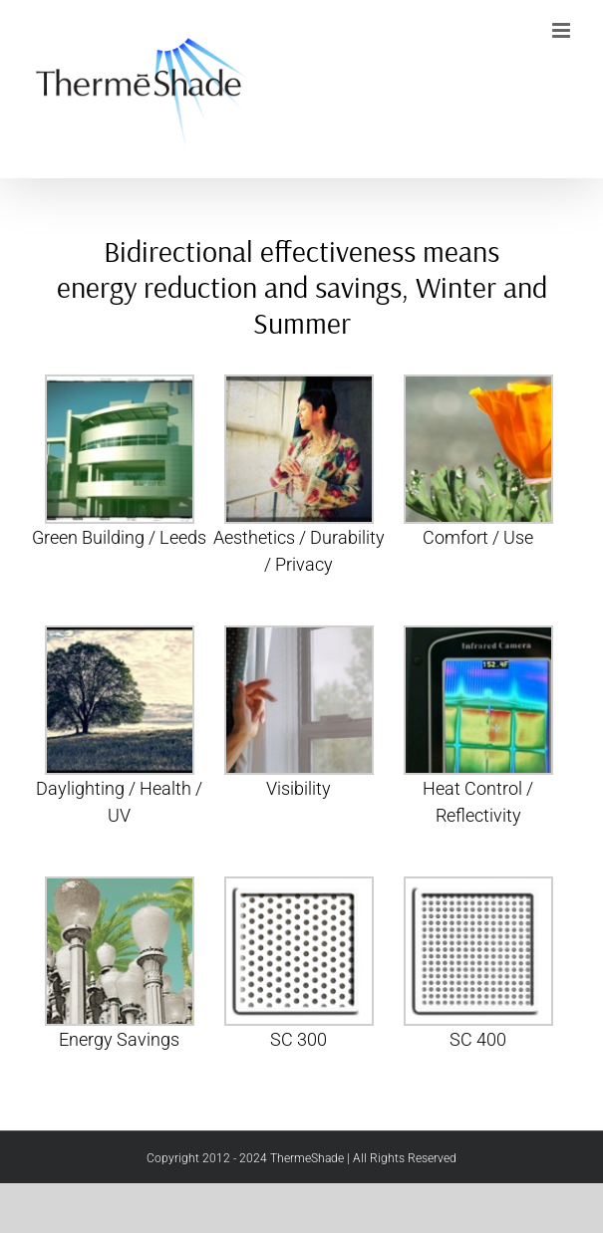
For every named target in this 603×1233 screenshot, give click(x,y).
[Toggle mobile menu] (562, 30)
